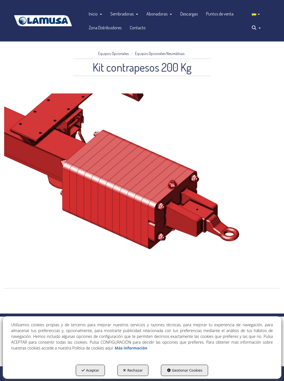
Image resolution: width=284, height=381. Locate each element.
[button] (43, 21)
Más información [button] (131, 348)
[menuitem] (95, 14)
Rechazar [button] (133, 370)
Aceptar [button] (90, 370)
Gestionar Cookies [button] (184, 370)
